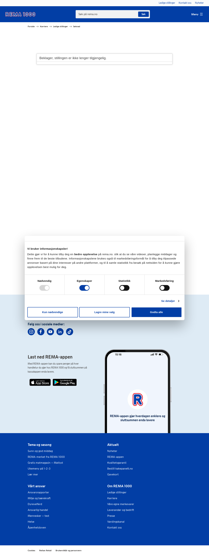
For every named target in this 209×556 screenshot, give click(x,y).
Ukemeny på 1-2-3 (39, 468)
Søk (143, 14)
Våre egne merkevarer (120, 504)
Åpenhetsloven (37, 527)
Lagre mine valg (104, 312)
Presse (111, 515)
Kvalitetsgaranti (116, 462)
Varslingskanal (115, 521)
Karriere (44, 26)
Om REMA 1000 (119, 486)
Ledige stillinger (60, 26)
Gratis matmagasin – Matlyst (45, 462)
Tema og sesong (39, 445)
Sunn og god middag (40, 451)
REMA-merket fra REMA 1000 (46, 457)
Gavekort (113, 474)
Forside (31, 26)
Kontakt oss (114, 527)
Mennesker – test (38, 515)
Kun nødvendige (52, 312)
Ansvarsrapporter (38, 492)
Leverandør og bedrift (120, 510)
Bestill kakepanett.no (120, 468)
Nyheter (112, 451)
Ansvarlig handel (38, 510)
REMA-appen (115, 457)
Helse (31, 521)
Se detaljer (168, 300)
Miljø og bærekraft (39, 498)
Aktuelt (113, 445)
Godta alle (156, 312)
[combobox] (112, 14)
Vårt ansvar (36, 486)
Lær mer (33, 474)
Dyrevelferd (35, 504)
